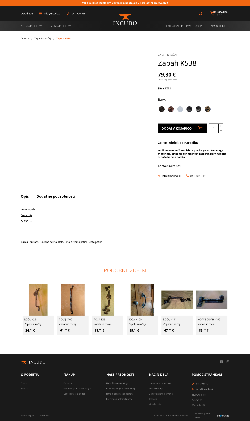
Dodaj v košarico (181, 128)
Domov (25, 38)
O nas (24, 383)
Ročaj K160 (134, 319)
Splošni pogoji (27, 415)
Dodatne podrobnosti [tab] (55, 196)
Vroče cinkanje (156, 388)
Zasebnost (44, 415)
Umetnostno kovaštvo (160, 383)
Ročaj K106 (65, 319)
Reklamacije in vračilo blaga (77, 388)
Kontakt (24, 388)
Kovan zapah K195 (209, 319)
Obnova (153, 399)
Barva (162, 99)
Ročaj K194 (169, 319)
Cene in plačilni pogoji (74, 393)
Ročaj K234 (30, 319)
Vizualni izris (155, 404)
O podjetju (27, 13)
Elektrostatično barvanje (161, 393)
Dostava (68, 383)
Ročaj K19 (99, 319)
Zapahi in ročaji (42, 38)
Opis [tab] (25, 196)
